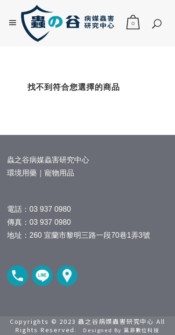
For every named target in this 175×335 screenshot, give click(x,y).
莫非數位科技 (142, 330)
